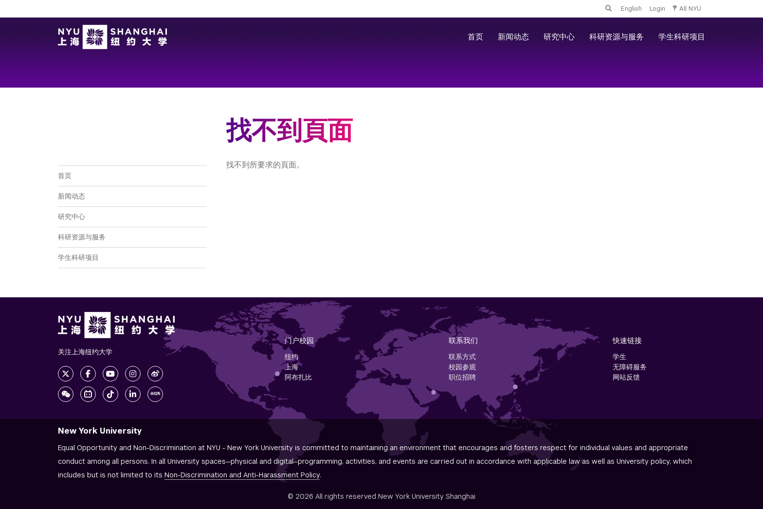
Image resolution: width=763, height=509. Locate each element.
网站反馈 (626, 377)
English (631, 8)
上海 (291, 367)
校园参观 (462, 367)
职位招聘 (462, 377)
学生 (619, 356)
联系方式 (462, 356)
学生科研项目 (681, 37)
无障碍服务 (630, 367)
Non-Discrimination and (242, 475)
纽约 (291, 356)
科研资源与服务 (616, 37)
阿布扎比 (298, 377)
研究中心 (559, 37)
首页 (475, 37)
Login (657, 8)
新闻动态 (513, 37)
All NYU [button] (687, 8)
